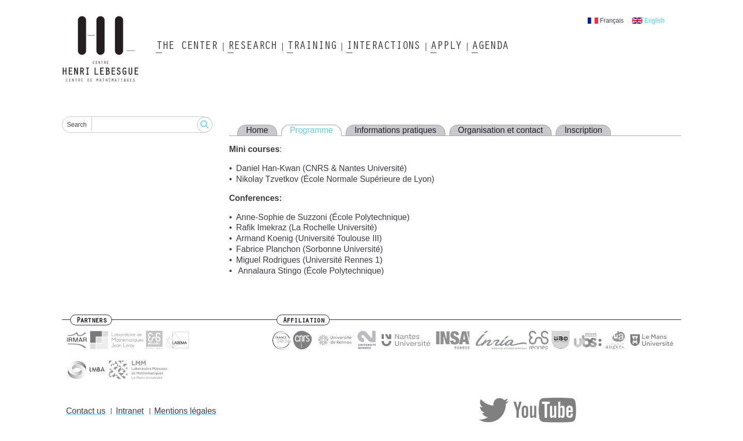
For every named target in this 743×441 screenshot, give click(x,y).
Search (77, 124)
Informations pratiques (395, 130)
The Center (186, 47)
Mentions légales (185, 410)
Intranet (129, 410)
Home (257, 130)
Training (311, 47)
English (654, 20)
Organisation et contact (500, 130)
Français (612, 20)
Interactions (383, 47)
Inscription (583, 130)
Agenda (490, 47)
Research (252, 47)
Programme (311, 130)
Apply (445, 47)
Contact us (85, 410)
